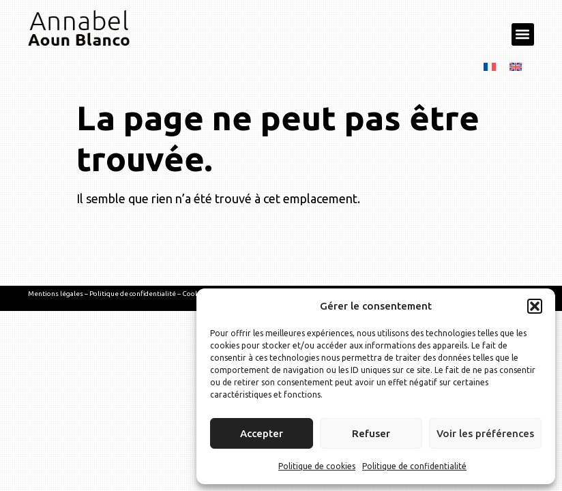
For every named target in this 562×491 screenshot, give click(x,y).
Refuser (371, 433)
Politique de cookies (316, 466)
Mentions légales (55, 293)
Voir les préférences (485, 433)
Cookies (195, 293)
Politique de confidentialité (414, 466)
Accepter (261, 433)
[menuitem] (490, 66)
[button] (535, 306)
